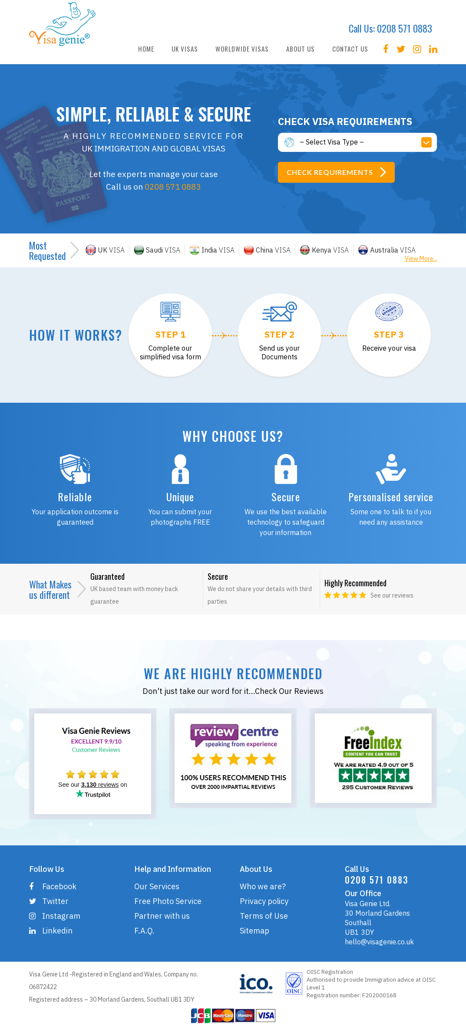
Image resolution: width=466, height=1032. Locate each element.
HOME (146, 48)
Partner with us (162, 916)
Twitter (49, 901)
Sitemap (254, 931)
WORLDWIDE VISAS (242, 48)
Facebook (52, 886)
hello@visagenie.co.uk (379, 941)
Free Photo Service (168, 901)
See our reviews (391, 595)
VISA (105, 250)
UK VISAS (185, 48)
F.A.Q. (144, 931)
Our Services (156, 886)
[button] (368, 142)
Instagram (54, 916)
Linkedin (51, 931)
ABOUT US (300, 48)
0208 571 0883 (404, 28)
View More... (421, 259)
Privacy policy (264, 901)
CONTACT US (350, 48)
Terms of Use (264, 916)
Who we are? (263, 886)
